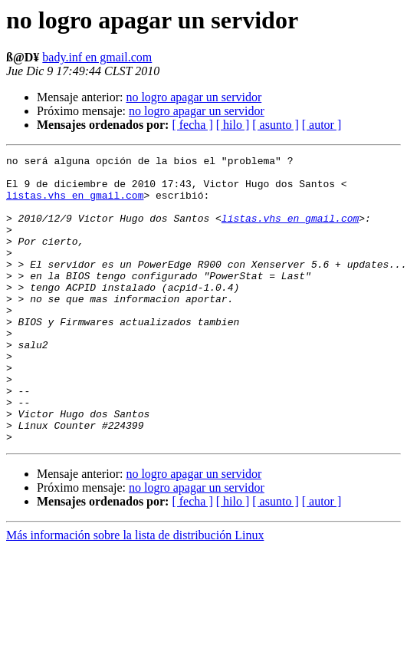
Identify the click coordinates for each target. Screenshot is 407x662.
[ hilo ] (233, 124)
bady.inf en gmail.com (97, 57)
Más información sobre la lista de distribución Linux (135, 592)
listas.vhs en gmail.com (74, 204)
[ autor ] (322, 124)
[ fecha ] (192, 124)
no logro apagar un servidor (193, 97)
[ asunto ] (275, 124)
